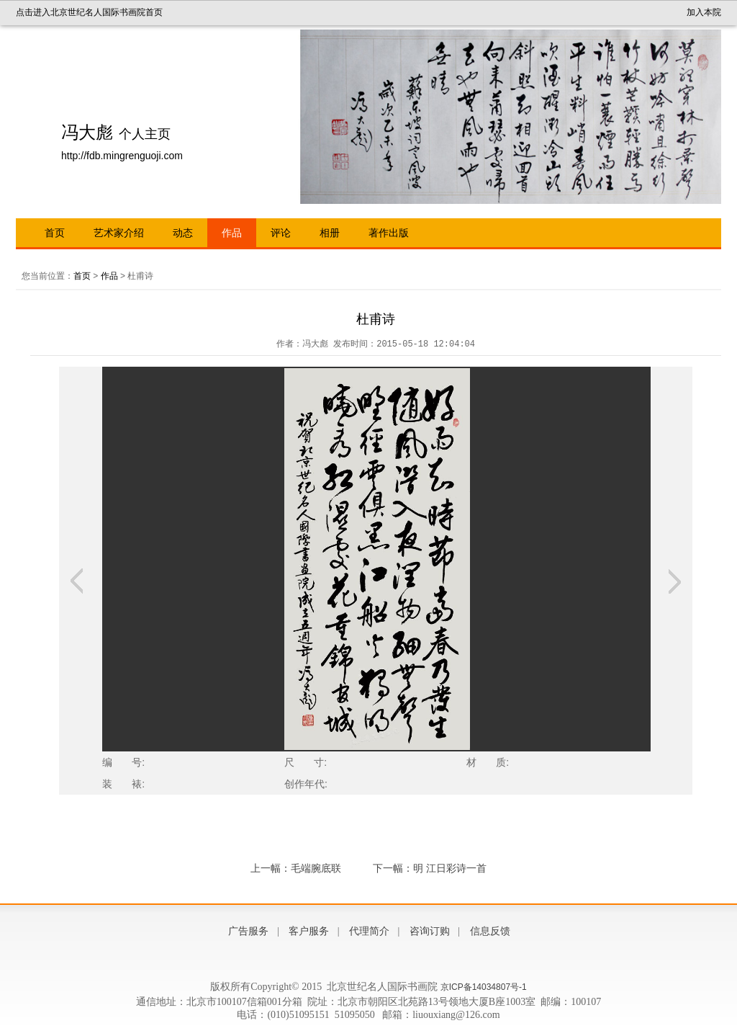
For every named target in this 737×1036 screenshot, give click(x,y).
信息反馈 (490, 931)
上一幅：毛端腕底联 (295, 868)
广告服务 (248, 931)
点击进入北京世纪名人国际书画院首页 (89, 12)
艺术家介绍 (119, 232)
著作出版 (388, 232)
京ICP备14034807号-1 (483, 987)
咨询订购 (430, 931)
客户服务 (309, 931)
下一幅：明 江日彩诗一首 (430, 868)
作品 (232, 232)
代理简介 (369, 931)
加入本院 (704, 12)
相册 (330, 232)
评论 (281, 232)
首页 (55, 232)
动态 (183, 232)
